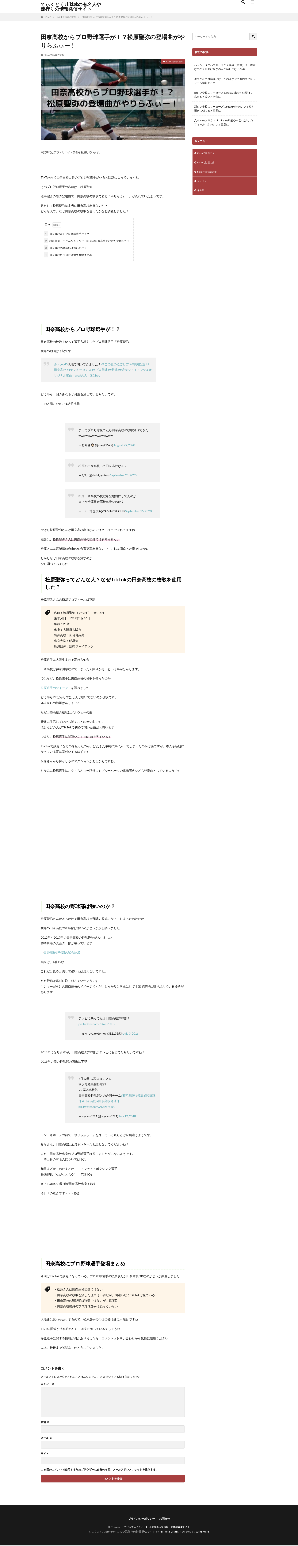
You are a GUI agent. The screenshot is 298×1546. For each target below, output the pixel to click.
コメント (48, 1383)
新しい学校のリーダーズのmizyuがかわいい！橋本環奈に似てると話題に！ (224, 108)
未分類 (201, 193)
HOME (47, 17)
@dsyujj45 (61, 364)
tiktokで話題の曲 (207, 163)
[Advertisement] (113, 289)
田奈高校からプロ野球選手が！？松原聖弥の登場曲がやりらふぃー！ (117, 17)
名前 (45, 1422)
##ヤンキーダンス (79, 369)
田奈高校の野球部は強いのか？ (65, 247)
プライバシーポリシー (141, 1519)
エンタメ (202, 183)
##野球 (113, 369)
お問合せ (166, 1519)
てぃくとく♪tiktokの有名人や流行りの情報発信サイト (71, 6)
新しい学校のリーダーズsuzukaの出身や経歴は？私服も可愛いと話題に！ (223, 94)
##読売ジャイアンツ (132, 369)
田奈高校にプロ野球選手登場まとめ (68, 254)
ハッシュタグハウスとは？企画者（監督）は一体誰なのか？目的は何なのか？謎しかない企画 (224, 67)
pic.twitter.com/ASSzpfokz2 (96, 1106)
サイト (45, 1453)
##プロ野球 (100, 369)
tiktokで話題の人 (207, 153)
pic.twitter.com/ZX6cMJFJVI (97, 1024)
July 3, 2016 (131, 1033)
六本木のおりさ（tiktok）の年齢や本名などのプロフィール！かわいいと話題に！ (224, 122)
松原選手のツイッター (56, 688)
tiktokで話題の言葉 (66, 17)
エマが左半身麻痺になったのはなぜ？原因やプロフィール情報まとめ (224, 80)
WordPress (204, 1532)
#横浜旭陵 (128, 1095)
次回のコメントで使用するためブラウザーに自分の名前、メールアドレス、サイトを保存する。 (101, 1469)
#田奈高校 (89, 1101)
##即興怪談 (137, 364)
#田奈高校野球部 (108, 1101)
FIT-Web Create (168, 1532)
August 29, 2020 (124, 445)
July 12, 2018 (127, 1116)
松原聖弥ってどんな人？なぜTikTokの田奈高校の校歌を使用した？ (87, 240)
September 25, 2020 (123, 475)
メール (46, 1438)
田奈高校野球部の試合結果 (62, 952)
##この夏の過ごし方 (115, 364)
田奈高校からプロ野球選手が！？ (66, 233)
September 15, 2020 (138, 511)
